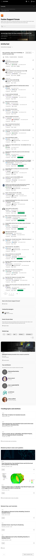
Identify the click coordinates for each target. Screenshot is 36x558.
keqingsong (6, 312)
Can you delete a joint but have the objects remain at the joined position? (17, 224)
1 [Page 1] (5, 293)
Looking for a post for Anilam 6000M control (14, 177)
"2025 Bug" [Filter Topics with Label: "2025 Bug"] (21, 334)
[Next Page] (19, 293)
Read (3, 469)
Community (3, 6)
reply (13, 121)
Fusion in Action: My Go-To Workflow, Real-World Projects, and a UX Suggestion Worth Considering (17, 434)
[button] (33, 85)
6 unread (18, 66)
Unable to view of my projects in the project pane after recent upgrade (17, 285)
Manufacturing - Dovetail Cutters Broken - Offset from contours (17, 239)
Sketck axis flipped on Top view (11, 116)
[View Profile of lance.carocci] (11, 378)
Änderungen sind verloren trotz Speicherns (14, 269)
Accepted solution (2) (21, 220)
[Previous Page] (3, 293)
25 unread (18, 75)
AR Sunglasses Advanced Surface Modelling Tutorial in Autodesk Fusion (16, 512)
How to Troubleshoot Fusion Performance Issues (15, 70)
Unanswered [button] (20, 57)
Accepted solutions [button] (13, 57)
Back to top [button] (4, 554)
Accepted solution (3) (21, 212)
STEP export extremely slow (10, 231)
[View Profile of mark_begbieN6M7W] (13, 385)
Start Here (5, 303)
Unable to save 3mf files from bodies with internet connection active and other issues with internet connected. (17, 185)
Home (2, 9)
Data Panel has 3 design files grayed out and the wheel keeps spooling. (17, 152)
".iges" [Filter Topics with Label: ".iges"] (14, 334)
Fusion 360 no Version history (11, 109)
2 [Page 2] (7, 293)
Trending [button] (7, 57)
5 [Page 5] (13, 293)
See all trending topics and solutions (9, 441)
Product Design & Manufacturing (9, 9)
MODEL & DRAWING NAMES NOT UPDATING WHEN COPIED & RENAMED (17, 86)
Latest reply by (8, 64)
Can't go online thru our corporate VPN (13, 254)
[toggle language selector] (26, 1)
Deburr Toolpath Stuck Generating (12, 124)
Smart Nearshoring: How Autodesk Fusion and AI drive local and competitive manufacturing (17, 424)
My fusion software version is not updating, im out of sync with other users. (17, 262)
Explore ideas (6, 325)
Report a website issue (28, 554)
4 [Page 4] (11, 293)
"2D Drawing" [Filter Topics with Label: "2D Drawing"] (28, 334)
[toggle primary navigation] (2, 1)
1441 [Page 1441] (17, 293)
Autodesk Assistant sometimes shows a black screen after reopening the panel (16, 201)
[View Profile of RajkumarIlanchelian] (13, 371)
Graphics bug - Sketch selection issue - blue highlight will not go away (18, 145)
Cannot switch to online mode (11, 208)
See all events (6, 360)
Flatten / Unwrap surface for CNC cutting (13, 192)
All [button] (3, 57)
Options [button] (33, 52)
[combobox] (18, 26)
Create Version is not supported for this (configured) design (17, 130)
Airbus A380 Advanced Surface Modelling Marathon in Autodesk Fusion (16, 537)
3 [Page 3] (9, 293)
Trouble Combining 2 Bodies (11, 94)
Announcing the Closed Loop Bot (11, 61)
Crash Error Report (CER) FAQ (11, 80)
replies (13, 66)
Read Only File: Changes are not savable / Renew (15, 277)
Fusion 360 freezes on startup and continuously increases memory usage (16, 169)
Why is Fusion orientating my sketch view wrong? (15, 215)
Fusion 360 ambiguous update (11, 137)
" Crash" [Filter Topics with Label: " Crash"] (8, 334)
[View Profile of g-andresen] (11, 392)
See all (3, 548)
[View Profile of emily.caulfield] (12, 399)
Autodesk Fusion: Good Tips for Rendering (13, 525)
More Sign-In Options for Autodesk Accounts (13, 415)
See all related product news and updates (10, 498)
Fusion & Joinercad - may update (11, 246)
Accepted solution (20, 157)
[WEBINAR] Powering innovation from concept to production (15, 354)
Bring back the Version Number (11, 101)
